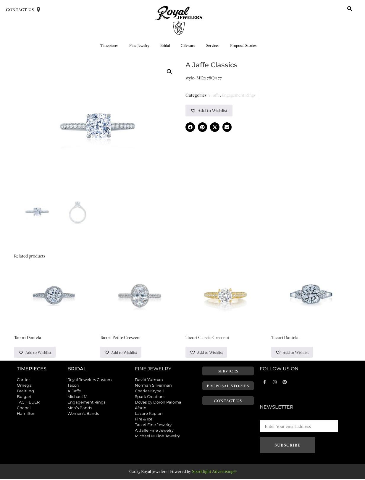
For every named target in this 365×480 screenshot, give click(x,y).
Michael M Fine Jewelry (157, 436)
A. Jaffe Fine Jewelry (154, 430)
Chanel (24, 408)
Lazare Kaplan (149, 414)
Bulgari (24, 397)
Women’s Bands (83, 414)
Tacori (73, 385)
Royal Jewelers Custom (89, 380)
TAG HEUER (28, 402)
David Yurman (149, 380)
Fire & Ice (143, 419)
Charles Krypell (149, 391)
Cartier (23, 380)
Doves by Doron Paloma (158, 402)
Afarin (140, 408)
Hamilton (26, 414)
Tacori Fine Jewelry (153, 425)
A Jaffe (213, 95)
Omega (24, 385)
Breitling (25, 391)
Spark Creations (150, 397)
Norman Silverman (153, 385)
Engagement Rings (239, 95)
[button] (349, 8)
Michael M (77, 397)
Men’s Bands (79, 408)
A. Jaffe (74, 391)
